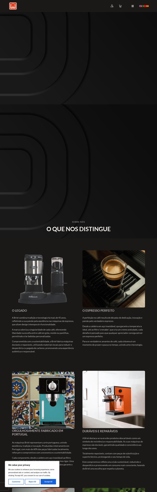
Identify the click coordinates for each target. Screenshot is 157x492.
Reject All (32, 482)
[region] (32, 474)
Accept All (48, 482)
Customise (16, 482)
